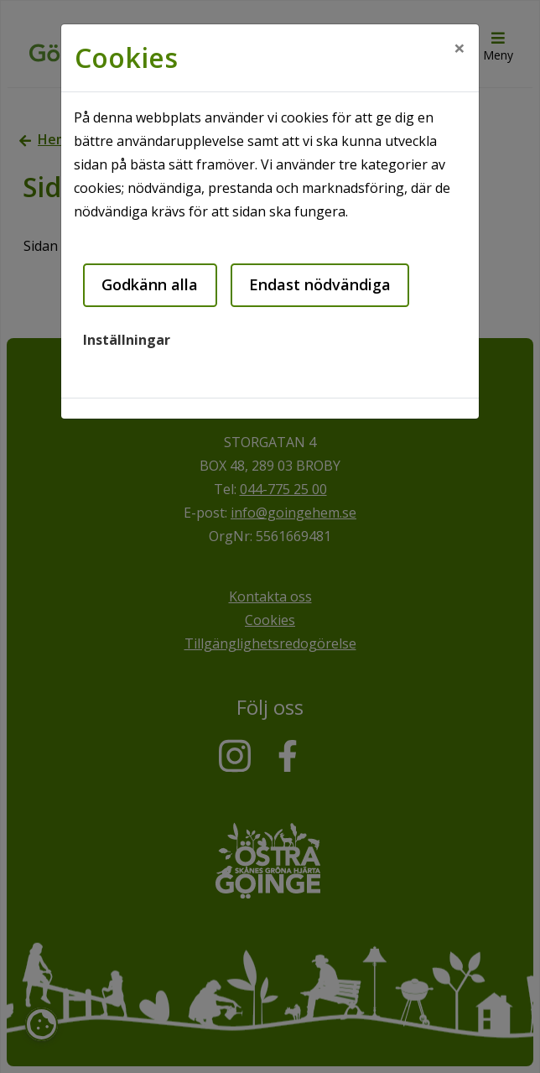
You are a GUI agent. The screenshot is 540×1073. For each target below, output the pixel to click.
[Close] (459, 47)
